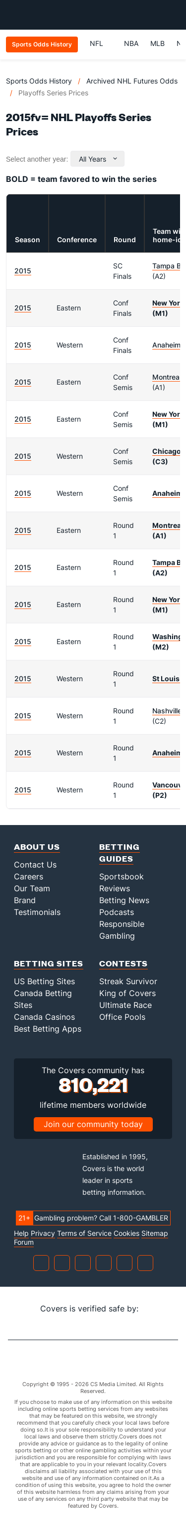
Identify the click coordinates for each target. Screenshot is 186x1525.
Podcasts (116, 912)
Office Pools (122, 1017)
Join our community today (93, 1124)
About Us (37, 846)
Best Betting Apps (47, 1029)
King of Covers (127, 993)
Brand (25, 900)
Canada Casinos (44, 1017)
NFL (101, 43)
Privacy (43, 1233)
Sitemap (154, 1233)
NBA (131, 43)
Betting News (124, 900)
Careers (28, 876)
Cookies (126, 1233)
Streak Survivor (128, 981)
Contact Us (35, 865)
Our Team (32, 888)
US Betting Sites (44, 981)
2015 (22, 270)
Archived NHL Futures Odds (132, 81)
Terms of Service (84, 1233)
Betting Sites (48, 963)
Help (21, 1233)
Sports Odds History (39, 81)
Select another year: (37, 159)
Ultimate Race (125, 1005)
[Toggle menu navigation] (173, 14)
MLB (157, 43)
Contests (123, 963)
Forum (24, 1242)
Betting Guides (119, 852)
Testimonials (37, 912)
